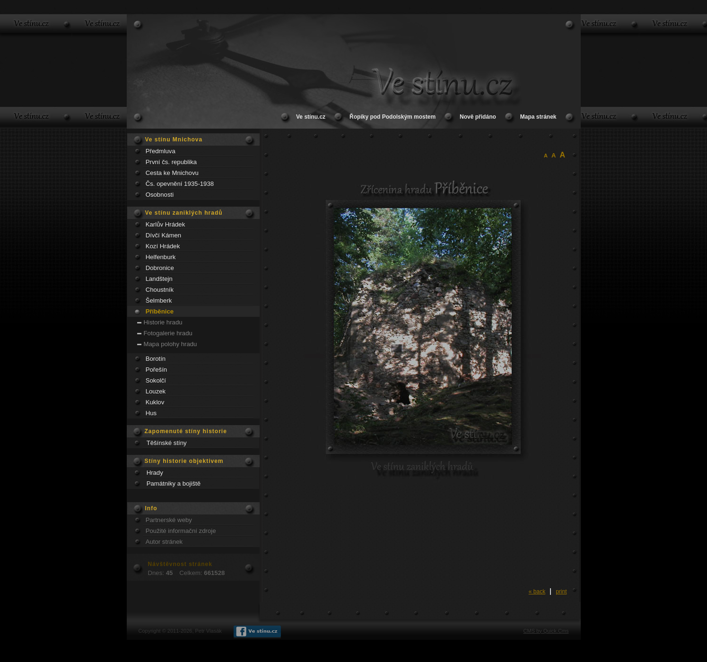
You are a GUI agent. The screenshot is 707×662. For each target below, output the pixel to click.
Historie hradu (163, 322)
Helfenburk (161, 257)
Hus (151, 413)
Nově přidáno (478, 116)
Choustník (160, 289)
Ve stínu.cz (310, 116)
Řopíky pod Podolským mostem (392, 116)
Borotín (156, 358)
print (561, 591)
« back (537, 591)
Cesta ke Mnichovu (172, 172)
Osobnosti (160, 194)
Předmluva (160, 151)
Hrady (155, 472)
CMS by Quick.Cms (546, 631)
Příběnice (160, 311)
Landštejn (159, 278)
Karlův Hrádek (165, 224)
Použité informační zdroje (181, 530)
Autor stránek (164, 541)
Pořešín (156, 369)
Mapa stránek (538, 116)
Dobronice (160, 267)
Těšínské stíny (167, 442)
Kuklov (155, 402)
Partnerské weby (169, 519)
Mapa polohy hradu (170, 344)
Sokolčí (156, 380)
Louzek (156, 391)
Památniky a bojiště (174, 483)
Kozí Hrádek (163, 246)
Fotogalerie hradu (168, 333)
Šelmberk (159, 300)
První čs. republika (171, 162)
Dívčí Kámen (164, 235)
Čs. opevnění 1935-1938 (180, 183)
